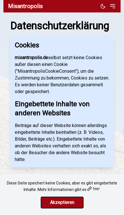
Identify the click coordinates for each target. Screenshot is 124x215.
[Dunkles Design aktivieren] (103, 6)
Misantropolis (25, 6)
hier (93, 188)
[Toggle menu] (112, 6)
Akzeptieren (62, 202)
